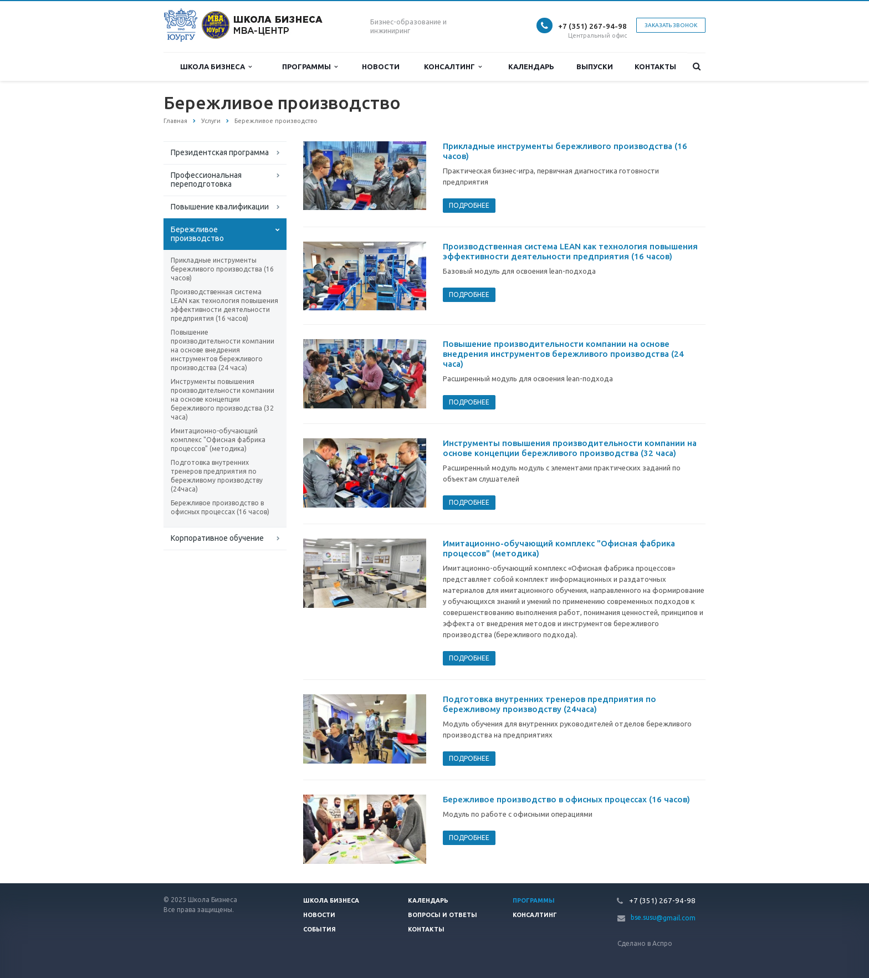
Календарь (531, 66)
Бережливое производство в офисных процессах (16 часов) (220, 507)
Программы (310, 67)
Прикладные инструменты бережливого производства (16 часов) (222, 269)
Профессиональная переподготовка (206, 179)
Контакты (655, 66)
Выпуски (594, 66)
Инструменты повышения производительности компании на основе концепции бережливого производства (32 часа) (222, 399)
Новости (381, 66)
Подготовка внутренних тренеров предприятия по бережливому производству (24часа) (217, 476)
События (319, 929)
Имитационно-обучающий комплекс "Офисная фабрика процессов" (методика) (218, 439)
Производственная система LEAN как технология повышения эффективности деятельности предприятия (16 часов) (224, 305)
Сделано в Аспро (644, 943)
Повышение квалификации (220, 206)
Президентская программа (220, 152)
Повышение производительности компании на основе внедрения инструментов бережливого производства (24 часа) (222, 350)
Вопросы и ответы (442, 915)
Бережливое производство (197, 234)
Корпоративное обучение (217, 538)
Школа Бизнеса (216, 67)
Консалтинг (453, 67)
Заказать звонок (671, 25)
